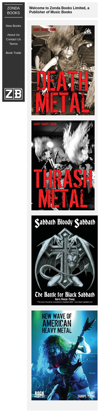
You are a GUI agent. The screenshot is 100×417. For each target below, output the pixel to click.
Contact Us (13, 39)
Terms (13, 43)
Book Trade (13, 52)
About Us (13, 34)
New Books (13, 25)
